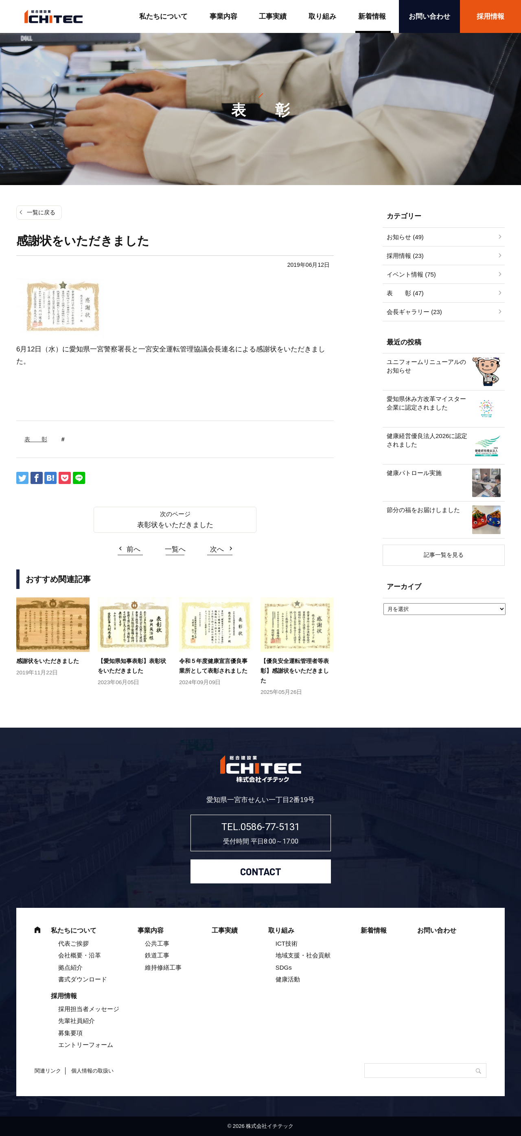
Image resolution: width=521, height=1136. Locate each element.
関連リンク (48, 1071)
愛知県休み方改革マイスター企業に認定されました (426, 403)
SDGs (284, 967)
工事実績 (273, 16)
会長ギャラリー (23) (414, 311)
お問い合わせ (429, 16)
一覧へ (175, 549)
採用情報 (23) (405, 255)
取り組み (322, 16)
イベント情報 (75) (411, 274)
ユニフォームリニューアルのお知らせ (426, 366)
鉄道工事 (157, 955)
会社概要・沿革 (79, 955)
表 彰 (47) (405, 293)
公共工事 (157, 943)
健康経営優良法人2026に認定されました (427, 440)
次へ (217, 549)
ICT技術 (287, 943)
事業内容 (223, 16)
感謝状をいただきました (47, 661)
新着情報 (372, 16)
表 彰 (35, 439)
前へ (133, 549)
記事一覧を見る (444, 555)
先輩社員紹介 (76, 1020)
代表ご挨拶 (73, 943)
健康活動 (288, 979)
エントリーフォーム (85, 1044)
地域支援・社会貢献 (303, 955)
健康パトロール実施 (414, 472)
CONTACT (260, 871)
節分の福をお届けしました (423, 509)
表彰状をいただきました (175, 525)
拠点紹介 (70, 967)
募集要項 (70, 1032)
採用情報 (490, 16)
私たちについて (163, 16)
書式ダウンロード (82, 979)
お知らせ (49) (405, 236)
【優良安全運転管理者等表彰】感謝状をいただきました (294, 671)
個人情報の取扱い (92, 1071)
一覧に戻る (41, 212)
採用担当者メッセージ (88, 1008)
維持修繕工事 (163, 967)
